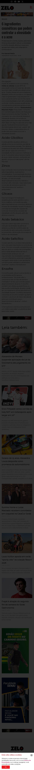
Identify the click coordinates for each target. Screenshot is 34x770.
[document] (17, 385)
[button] (31, 755)
